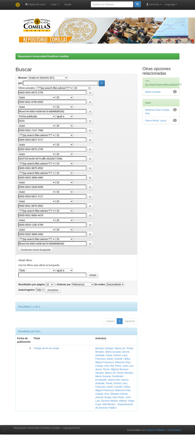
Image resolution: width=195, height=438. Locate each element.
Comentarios (174, 430)
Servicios (154, 4)
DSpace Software (155, 430)
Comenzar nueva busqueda (36, 249)
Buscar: (22, 77)
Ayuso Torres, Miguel (106, 369)
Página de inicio (35, 4)
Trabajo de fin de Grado (46, 348)
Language (170, 4)
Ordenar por (64, 284)
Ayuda (67, 4)
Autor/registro (26, 289)
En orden (100, 284)
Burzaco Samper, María (108, 348)
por (20, 83)
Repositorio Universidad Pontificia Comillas (43, 56)
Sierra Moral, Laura (155, 120)
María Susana (152, 91)
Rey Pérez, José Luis (121, 365)
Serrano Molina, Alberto (114, 400)
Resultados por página (31, 284)
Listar (55, 4)
